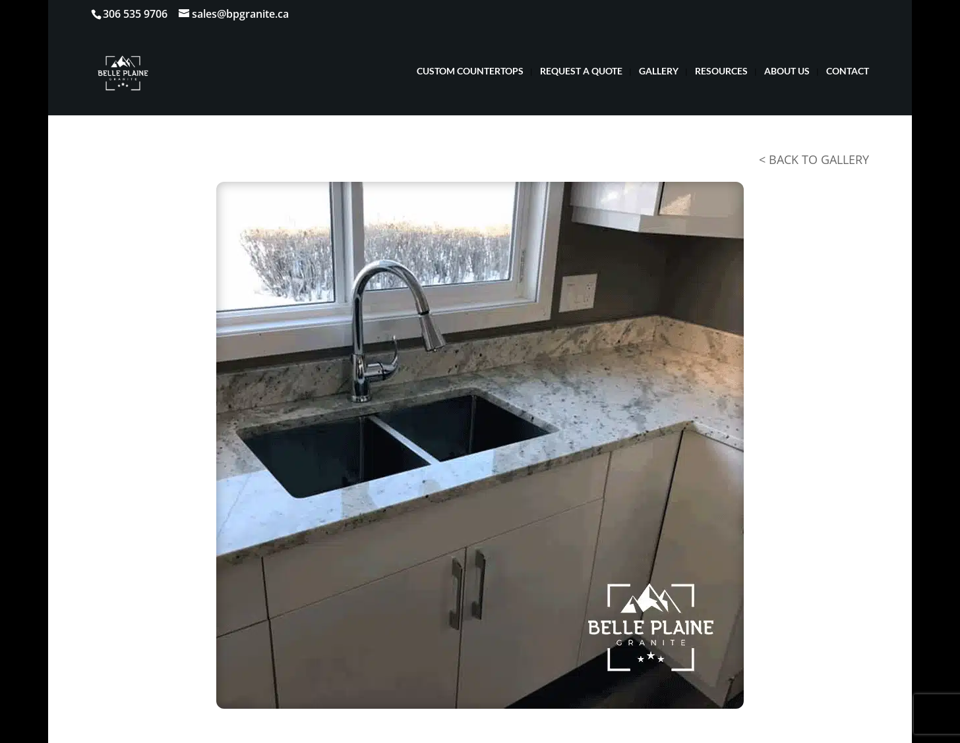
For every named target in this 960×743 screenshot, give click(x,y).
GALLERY (658, 71)
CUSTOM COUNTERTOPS (470, 71)
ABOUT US (787, 71)
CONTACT (847, 71)
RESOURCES (721, 71)
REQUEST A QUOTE (581, 71)
